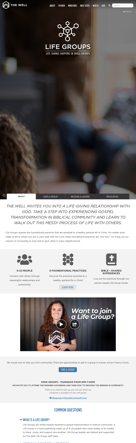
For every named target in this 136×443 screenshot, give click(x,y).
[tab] (69, 419)
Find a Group (68, 369)
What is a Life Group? (36, 419)
